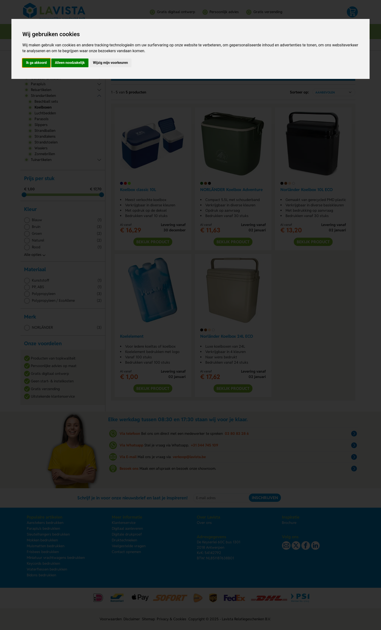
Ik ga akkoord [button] (36, 63)
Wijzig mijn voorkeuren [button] (110, 63)
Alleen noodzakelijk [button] (70, 63)
